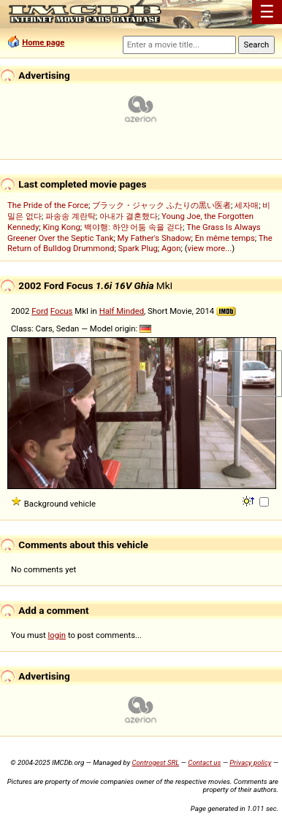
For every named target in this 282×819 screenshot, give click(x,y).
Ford (39, 311)
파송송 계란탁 (70, 216)
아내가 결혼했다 (128, 216)
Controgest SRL (155, 762)
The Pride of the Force (47, 205)
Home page (43, 42)
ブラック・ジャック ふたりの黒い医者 (161, 205)
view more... (210, 248)
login (57, 635)
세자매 (247, 205)
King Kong (61, 227)
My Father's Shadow (154, 238)
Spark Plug (138, 248)
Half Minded (121, 311)
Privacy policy (250, 762)
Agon (170, 248)
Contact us (204, 762)
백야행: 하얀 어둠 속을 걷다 (133, 227)
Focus (61, 311)
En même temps (225, 238)
